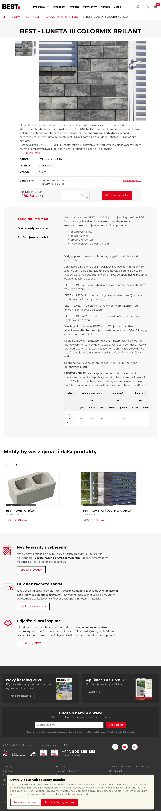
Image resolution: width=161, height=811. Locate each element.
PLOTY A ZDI (32, 17)
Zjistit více (94, 691)
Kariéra (105, 6)
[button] (48, 8)
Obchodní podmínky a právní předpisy (129, 766)
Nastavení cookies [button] (25, 802)
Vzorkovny (90, 6)
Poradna (73, 6)
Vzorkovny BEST (31, 643)
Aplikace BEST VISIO (33, 606)
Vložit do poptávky (116, 195)
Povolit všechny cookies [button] (59, 802)
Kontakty (60, 766)
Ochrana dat (115, 771)
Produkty (39, 6)
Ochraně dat (128, 732)
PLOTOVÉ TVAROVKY (55, 17)
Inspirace (59, 6)
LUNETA (76, 17)
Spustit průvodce (31, 569)
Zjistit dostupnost (132, 180)
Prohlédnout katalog (20, 695)
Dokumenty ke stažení (68, 771)
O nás (117, 6)
